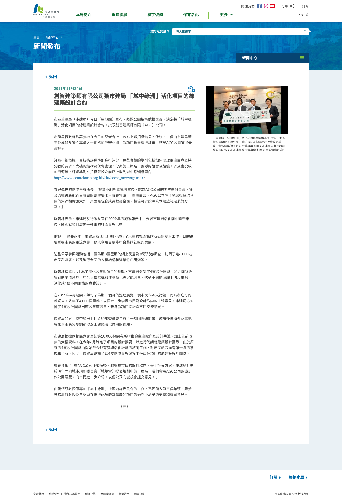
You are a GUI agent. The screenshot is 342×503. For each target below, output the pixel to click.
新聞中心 (52, 37)
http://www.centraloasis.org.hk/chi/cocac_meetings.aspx (98, 177)
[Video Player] (247, 110)
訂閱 (305, 6)
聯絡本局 (299, 478)
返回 (51, 77)
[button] (227, 16)
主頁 (36, 37)
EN (301, 15)
